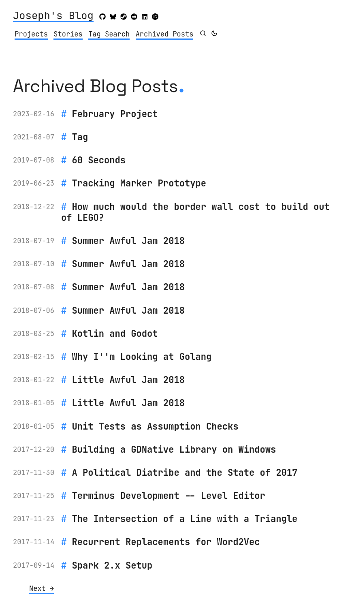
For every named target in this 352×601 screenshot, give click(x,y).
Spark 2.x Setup (112, 565)
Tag (80, 137)
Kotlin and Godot (115, 333)
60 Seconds (99, 160)
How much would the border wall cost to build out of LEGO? (195, 212)
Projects (31, 34)
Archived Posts (165, 34)
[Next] (41, 589)
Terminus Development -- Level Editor (168, 496)
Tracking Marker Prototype (139, 183)
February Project (115, 114)
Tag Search (109, 34)
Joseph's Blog (53, 16)
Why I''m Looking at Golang (142, 357)
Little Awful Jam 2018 (128, 380)
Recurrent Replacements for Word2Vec (166, 542)
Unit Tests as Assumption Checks (155, 426)
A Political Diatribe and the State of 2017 (185, 472)
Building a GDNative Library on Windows (174, 449)
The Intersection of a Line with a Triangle (185, 519)
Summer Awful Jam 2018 (128, 241)
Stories (67, 34)
